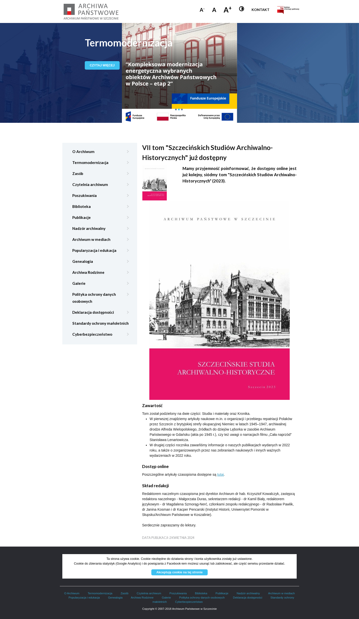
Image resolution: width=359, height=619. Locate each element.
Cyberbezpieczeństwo (92, 334)
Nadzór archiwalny (88, 228)
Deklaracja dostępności (93, 312)
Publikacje (81, 217)
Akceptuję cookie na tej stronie (179, 572)
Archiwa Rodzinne (88, 272)
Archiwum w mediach (91, 239)
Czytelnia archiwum (90, 184)
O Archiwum (83, 151)
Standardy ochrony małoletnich (100, 323)
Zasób (77, 173)
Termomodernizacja (90, 162)
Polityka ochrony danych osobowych (94, 298)
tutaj (220, 474)
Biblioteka (81, 206)
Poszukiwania (84, 195)
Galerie (79, 283)
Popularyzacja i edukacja (94, 250)
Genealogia (82, 261)
